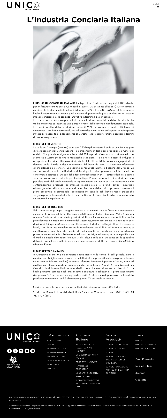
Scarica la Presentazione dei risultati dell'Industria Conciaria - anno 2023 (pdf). (76, 287)
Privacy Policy (15, 400)
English (156, 4)
